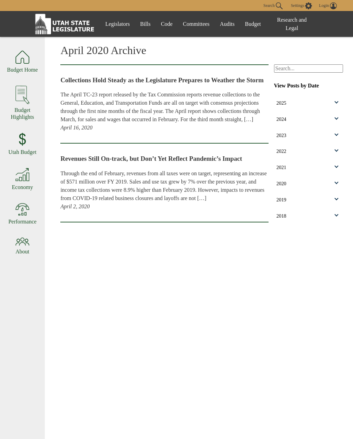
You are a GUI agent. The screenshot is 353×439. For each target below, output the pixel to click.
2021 (307, 167)
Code (167, 24)
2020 (307, 183)
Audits (227, 24)
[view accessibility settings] (301, 5)
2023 (307, 135)
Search (273, 5)
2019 (307, 200)
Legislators (117, 24)
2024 (307, 119)
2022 (307, 151)
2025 (307, 103)
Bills (145, 24)
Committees (196, 24)
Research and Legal (292, 24)
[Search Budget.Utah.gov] (308, 68)
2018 (307, 216)
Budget (253, 24)
